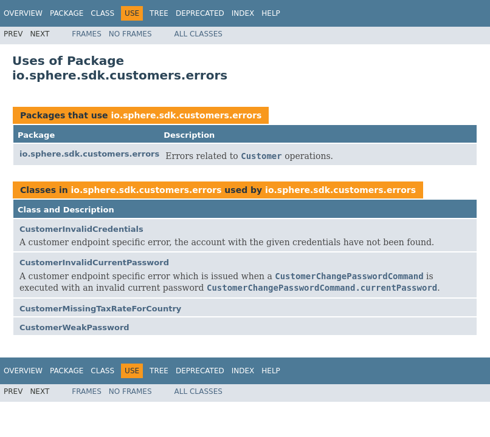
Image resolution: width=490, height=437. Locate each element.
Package (66, 13)
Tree (159, 13)
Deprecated (200, 13)
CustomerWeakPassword (74, 327)
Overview (23, 13)
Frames (87, 34)
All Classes (198, 34)
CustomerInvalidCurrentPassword (94, 262)
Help (270, 13)
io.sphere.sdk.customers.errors (186, 115)
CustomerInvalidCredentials (81, 229)
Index (243, 13)
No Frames (130, 34)
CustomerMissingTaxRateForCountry (100, 308)
